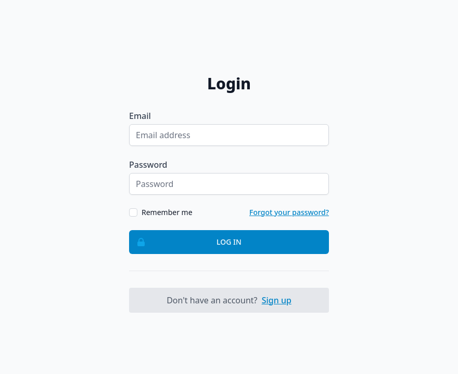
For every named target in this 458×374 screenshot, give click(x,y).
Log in (185, 242)
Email (140, 116)
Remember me (167, 212)
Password (148, 164)
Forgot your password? (289, 212)
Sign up (276, 300)
